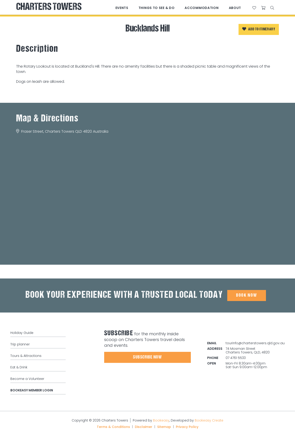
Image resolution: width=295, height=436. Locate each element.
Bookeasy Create (209, 420)
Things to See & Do (157, 8)
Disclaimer (143, 427)
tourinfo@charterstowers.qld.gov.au (255, 343)
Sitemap (164, 427)
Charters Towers (49, 7)
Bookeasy (161, 420)
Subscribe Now (147, 357)
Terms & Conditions (113, 427)
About (235, 8)
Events (121, 8)
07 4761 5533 (236, 358)
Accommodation (201, 8)
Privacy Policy (187, 427)
